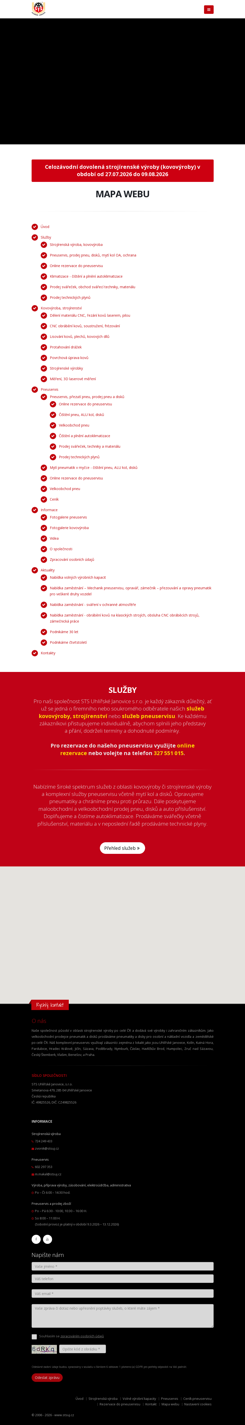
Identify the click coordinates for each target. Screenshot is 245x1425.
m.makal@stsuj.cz (48, 1174)
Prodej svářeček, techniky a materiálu (89, 446)
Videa (54, 538)
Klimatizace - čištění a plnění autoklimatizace (86, 276)
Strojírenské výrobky (66, 368)
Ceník (54, 499)
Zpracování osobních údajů (72, 559)
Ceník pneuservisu (197, 1399)
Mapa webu (170, 1404)
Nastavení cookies (198, 1404)
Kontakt (151, 1404)
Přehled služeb (122, 848)
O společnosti (61, 548)
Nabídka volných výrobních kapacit (78, 577)
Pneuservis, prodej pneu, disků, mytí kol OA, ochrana (93, 255)
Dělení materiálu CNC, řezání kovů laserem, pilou (90, 315)
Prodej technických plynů (70, 297)
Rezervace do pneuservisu (120, 1404)
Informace (49, 509)
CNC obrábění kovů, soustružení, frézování (85, 325)
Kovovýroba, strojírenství (61, 308)
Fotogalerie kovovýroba (69, 527)
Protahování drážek (66, 347)
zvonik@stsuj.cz (47, 1148)
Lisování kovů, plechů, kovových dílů (79, 336)
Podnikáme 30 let (64, 631)
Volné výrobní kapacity (139, 1399)
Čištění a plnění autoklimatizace (84, 435)
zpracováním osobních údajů (82, 1336)
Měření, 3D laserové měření (73, 378)
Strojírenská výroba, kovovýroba (76, 244)
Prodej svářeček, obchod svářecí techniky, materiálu (92, 286)
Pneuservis (49, 389)
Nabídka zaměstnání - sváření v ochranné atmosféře (93, 604)
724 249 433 (43, 1141)
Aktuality (48, 570)
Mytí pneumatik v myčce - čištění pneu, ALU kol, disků (94, 467)
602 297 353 (43, 1167)
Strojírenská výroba (103, 1399)
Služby (46, 237)
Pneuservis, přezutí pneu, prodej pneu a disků (87, 396)
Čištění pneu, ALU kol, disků (81, 414)
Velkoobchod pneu (74, 425)
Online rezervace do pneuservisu (76, 265)
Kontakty (48, 653)
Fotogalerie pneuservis (68, 517)
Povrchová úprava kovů (69, 357)
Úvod (45, 226)
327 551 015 (169, 753)
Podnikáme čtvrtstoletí (68, 642)
